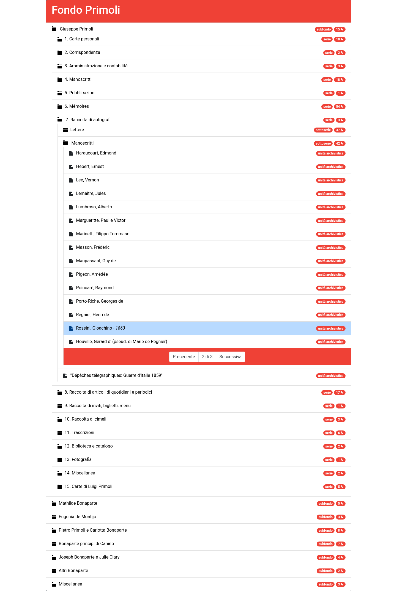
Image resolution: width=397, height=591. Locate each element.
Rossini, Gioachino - (100, 328)
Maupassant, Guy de (96, 260)
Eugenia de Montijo (77, 516)
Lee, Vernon (87, 180)
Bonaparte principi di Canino (86, 543)
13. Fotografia (78, 459)
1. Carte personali (82, 39)
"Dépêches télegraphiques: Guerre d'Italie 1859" (116, 375)
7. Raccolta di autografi (88, 119)
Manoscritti (82, 143)
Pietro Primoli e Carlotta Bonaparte (93, 530)
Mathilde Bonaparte (78, 503)
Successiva (231, 356)
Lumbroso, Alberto (94, 206)
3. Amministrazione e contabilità (96, 65)
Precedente (184, 356)
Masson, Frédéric (93, 247)
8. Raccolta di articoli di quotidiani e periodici (108, 392)
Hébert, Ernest (90, 166)
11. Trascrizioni (79, 432)
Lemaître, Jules (91, 193)
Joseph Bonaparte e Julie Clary (89, 557)
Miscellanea (70, 584)
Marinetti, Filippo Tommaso (103, 233)
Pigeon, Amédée (92, 274)
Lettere (77, 129)
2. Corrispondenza (82, 52)
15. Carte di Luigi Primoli (89, 486)
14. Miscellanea (80, 473)
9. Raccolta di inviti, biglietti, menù (98, 405)
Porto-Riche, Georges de (99, 301)
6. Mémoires (77, 106)
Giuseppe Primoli (76, 29)
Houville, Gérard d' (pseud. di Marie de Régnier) (121, 341)
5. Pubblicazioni (80, 92)
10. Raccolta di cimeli (85, 419)
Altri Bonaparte (73, 570)
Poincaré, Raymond (95, 287)
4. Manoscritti (78, 79)
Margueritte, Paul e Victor (101, 220)
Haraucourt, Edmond (96, 153)
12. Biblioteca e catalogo (89, 446)
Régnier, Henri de (92, 314)
